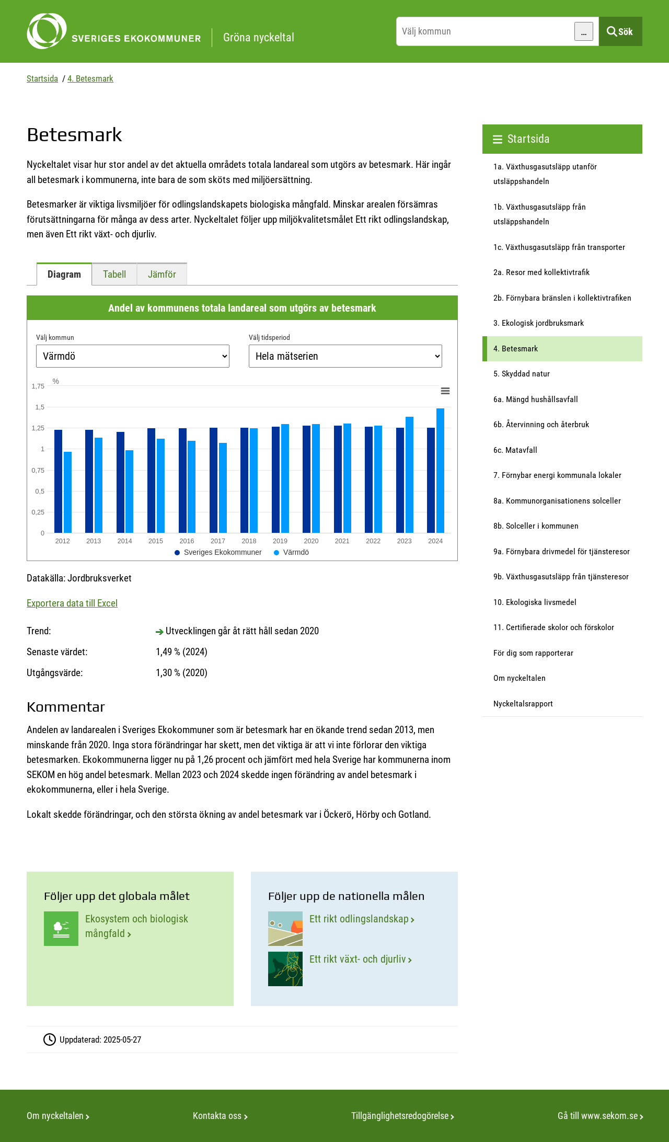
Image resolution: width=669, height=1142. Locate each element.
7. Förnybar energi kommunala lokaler (557, 475)
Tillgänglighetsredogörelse (399, 1115)
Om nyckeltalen (519, 678)
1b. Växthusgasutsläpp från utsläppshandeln (539, 214)
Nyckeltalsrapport (523, 704)
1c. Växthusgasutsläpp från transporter (559, 247)
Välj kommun (55, 337)
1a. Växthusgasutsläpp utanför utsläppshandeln (545, 174)
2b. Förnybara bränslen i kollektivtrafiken (562, 298)
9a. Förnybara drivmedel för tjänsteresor (561, 551)
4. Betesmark (90, 78)
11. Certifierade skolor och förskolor (553, 627)
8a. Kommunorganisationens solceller (557, 501)
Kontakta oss (217, 1115)
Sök (625, 31)
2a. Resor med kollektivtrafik (541, 272)
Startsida (42, 78)
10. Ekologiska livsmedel (534, 602)
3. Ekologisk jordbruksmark (538, 323)
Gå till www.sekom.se (598, 1115)
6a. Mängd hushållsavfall (535, 399)
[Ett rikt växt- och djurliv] (354, 969)
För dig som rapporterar (533, 653)
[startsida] (209, 31)
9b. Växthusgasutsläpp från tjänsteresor (561, 576)
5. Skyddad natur (521, 374)
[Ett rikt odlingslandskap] (354, 928)
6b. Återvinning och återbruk (541, 424)
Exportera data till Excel (72, 603)
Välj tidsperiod (269, 337)
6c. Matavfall (515, 450)
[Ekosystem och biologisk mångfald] (130, 928)
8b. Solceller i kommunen (536, 526)
